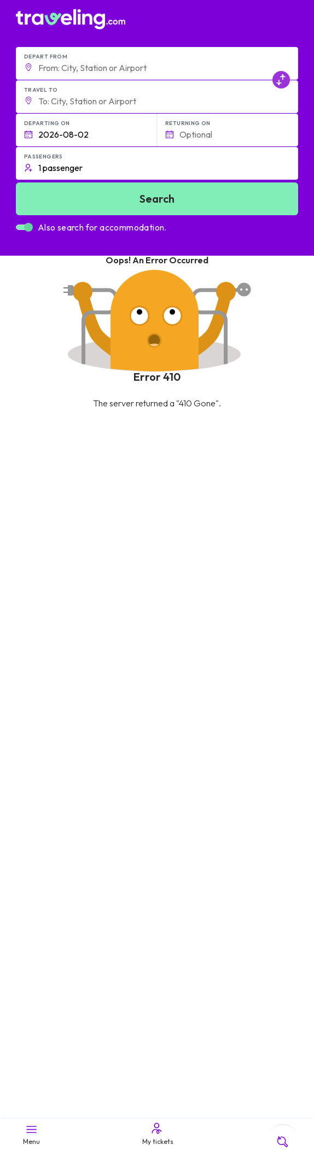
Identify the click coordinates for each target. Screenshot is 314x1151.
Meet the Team (46, 778)
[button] (157, 63)
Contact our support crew (66, 932)
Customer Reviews (53, 801)
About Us (37, 767)
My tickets (157, 1134)
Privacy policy (44, 871)
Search (157, 198)
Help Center (140, 665)
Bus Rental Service (53, 824)
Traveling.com (75, 1113)
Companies (41, 813)
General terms (46, 860)
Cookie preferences (56, 883)
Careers (35, 790)
